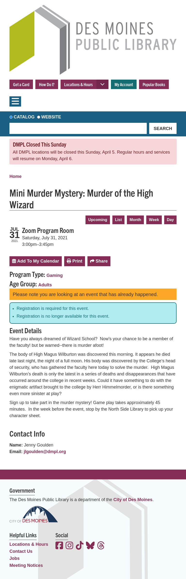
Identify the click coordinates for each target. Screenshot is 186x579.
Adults (45, 284)
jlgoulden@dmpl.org (45, 451)
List (118, 220)
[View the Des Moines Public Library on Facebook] (59, 546)
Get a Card (21, 84)
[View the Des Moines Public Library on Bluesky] (90, 546)
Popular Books (154, 84)
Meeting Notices (26, 565)
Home (15, 176)
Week (154, 220)
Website (51, 117)
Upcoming (97, 220)
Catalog (24, 117)
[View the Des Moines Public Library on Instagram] (69, 546)
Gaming (54, 275)
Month (135, 220)
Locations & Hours (78, 84)
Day (170, 220)
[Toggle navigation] (15, 101)
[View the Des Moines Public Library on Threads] (101, 546)
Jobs (14, 558)
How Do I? (46, 84)
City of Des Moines (132, 499)
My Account (124, 84)
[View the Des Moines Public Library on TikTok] (80, 546)
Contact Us (20, 551)
